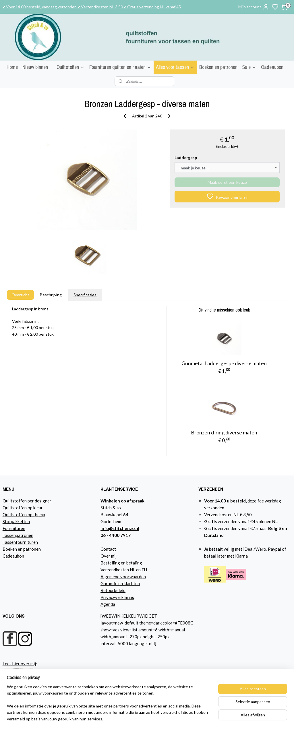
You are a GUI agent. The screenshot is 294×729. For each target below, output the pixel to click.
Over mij (108, 555)
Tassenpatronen (18, 535)
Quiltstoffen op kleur (23, 507)
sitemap (200, 718)
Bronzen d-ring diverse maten (224, 432)
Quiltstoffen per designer (27, 500)
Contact (108, 549)
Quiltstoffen (71, 67)
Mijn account (253, 6)
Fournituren (14, 528)
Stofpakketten (16, 521)
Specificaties (85, 294)
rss (210, 718)
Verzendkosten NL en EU (123, 569)
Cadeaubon (272, 67)
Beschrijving (51, 294)
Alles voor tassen (175, 67)
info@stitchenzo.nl (119, 528)
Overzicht (20, 294)
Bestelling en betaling (121, 562)
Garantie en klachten (120, 583)
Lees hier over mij (19, 663)
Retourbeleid (112, 590)
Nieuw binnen (35, 67)
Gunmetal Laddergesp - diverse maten (224, 363)
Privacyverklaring (117, 597)
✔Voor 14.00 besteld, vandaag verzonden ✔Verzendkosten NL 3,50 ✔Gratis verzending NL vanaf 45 (92, 6)
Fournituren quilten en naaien (120, 67)
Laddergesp (186, 157)
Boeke (9, 549)
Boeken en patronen (218, 67)
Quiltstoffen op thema (24, 514)
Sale (249, 67)
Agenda (107, 604)
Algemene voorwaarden (123, 576)
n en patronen (28, 549)
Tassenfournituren (20, 542)
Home (12, 67)
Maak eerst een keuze (227, 182)
